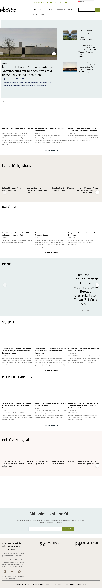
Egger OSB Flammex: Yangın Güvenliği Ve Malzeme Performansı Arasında (87, 190)
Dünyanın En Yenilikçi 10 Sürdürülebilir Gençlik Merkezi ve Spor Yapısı (13, 463)
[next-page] (54, 53)
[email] (45, 529)
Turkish (81, 1)
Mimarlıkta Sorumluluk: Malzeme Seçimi (17, 128)
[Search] (97, 10)
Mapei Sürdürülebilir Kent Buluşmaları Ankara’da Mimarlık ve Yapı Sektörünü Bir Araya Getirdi (83, 405)
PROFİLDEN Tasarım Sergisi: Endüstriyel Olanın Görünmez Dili (83, 350)
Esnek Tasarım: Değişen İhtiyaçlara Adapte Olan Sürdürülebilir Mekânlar (82, 129)
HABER (81, 57)
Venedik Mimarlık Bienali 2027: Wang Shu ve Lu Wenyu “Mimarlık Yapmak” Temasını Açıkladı (87, 50)
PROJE (81, 40)
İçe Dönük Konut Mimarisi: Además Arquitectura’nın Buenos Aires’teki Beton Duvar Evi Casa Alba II (28, 71)
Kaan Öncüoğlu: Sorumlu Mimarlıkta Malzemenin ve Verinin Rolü (16, 234)
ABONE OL (67, 529)
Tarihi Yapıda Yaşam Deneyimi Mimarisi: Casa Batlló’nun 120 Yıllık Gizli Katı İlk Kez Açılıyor (50, 351)
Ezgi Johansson (7, 79)
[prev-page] (5, 192)
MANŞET (4, 63)
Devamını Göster (51, 150)
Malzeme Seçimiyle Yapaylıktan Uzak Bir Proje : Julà (37, 190)
